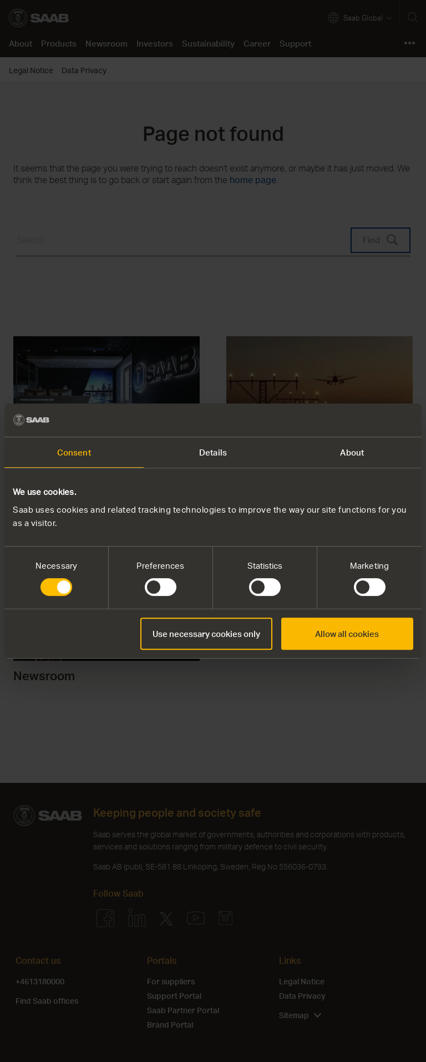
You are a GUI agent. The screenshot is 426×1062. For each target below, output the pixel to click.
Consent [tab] (74, 452)
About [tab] (352, 452)
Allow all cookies (347, 633)
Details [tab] (213, 452)
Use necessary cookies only (206, 633)
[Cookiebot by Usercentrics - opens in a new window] (364, 420)
